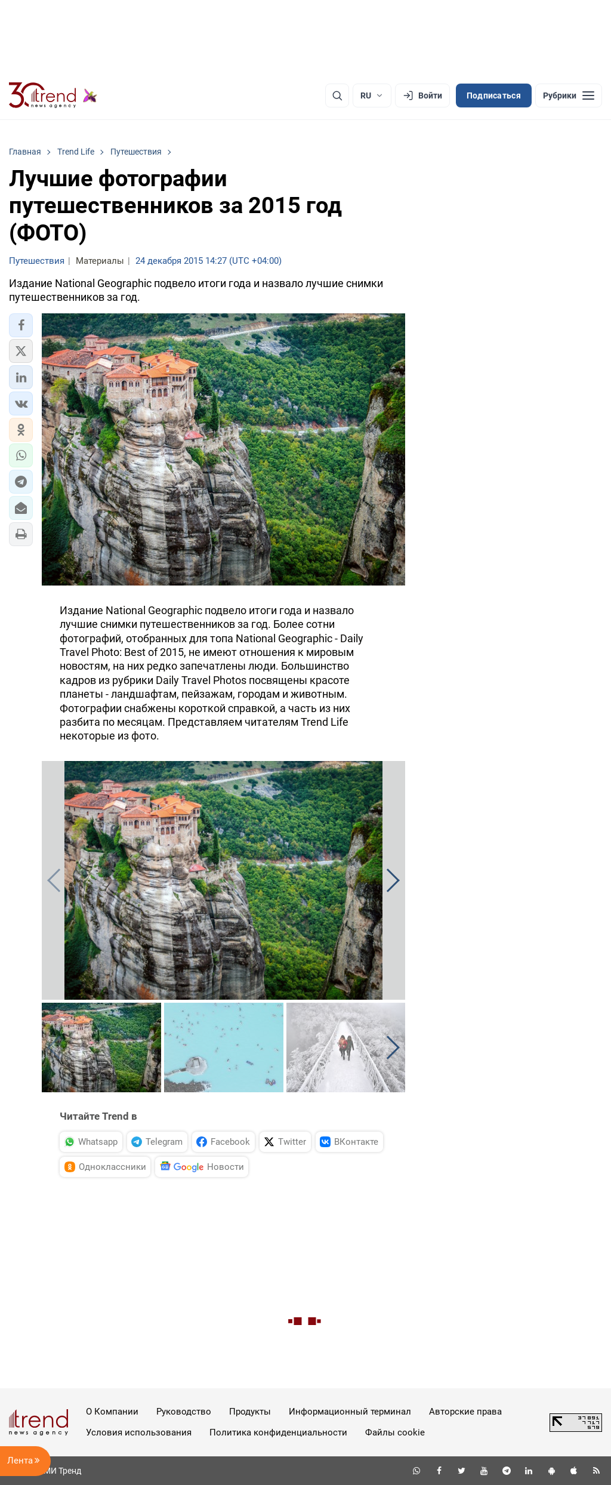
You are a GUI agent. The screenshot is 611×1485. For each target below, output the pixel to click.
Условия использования (139, 1432)
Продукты (250, 1411)
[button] (21, 325)
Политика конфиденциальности (278, 1432)
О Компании (112, 1411)
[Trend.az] (53, 95)
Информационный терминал (350, 1411)
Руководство (183, 1411)
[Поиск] (337, 95)
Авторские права (465, 1411)
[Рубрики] (568, 95)
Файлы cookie (395, 1432)
